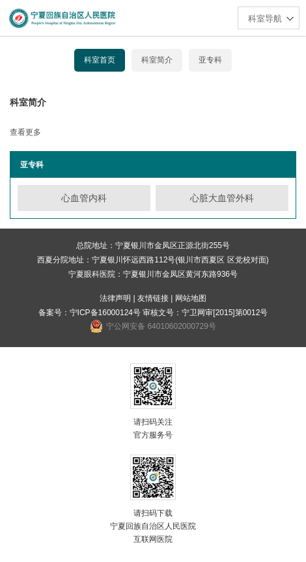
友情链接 (153, 298)
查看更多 (25, 132)
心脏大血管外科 (222, 198)
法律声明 (115, 298)
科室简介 (157, 59)
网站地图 (190, 298)
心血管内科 (84, 198)
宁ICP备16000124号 (105, 312)
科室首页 (99, 59)
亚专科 (210, 59)
